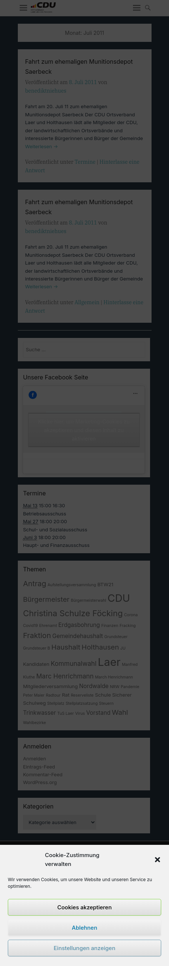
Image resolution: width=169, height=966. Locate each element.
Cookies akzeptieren (84, 907)
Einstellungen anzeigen (85, 948)
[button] (157, 859)
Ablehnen (84, 927)
